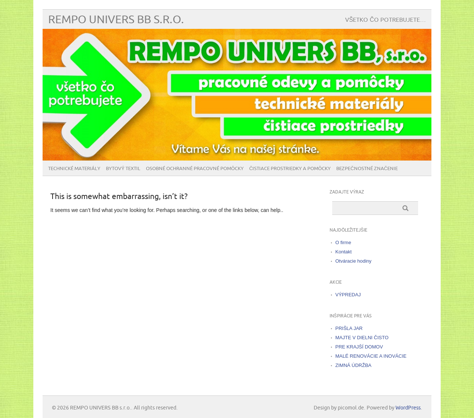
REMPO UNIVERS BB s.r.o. (116, 20)
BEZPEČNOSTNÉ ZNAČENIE (367, 168)
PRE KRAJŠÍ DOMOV (359, 347)
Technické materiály (74, 168)
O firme (343, 242)
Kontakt (344, 251)
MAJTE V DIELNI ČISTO (362, 337)
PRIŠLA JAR (349, 328)
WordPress (408, 408)
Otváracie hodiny (354, 261)
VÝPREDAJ (348, 294)
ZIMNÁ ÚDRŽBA (354, 365)
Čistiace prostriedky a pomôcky (290, 168)
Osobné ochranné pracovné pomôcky (195, 168)
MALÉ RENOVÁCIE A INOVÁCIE (371, 356)
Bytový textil (123, 168)
